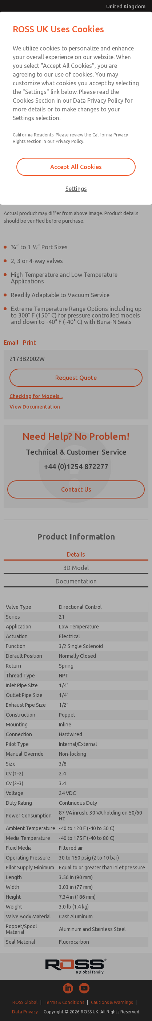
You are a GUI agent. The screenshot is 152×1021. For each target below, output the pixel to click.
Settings (76, 188)
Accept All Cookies (76, 167)
